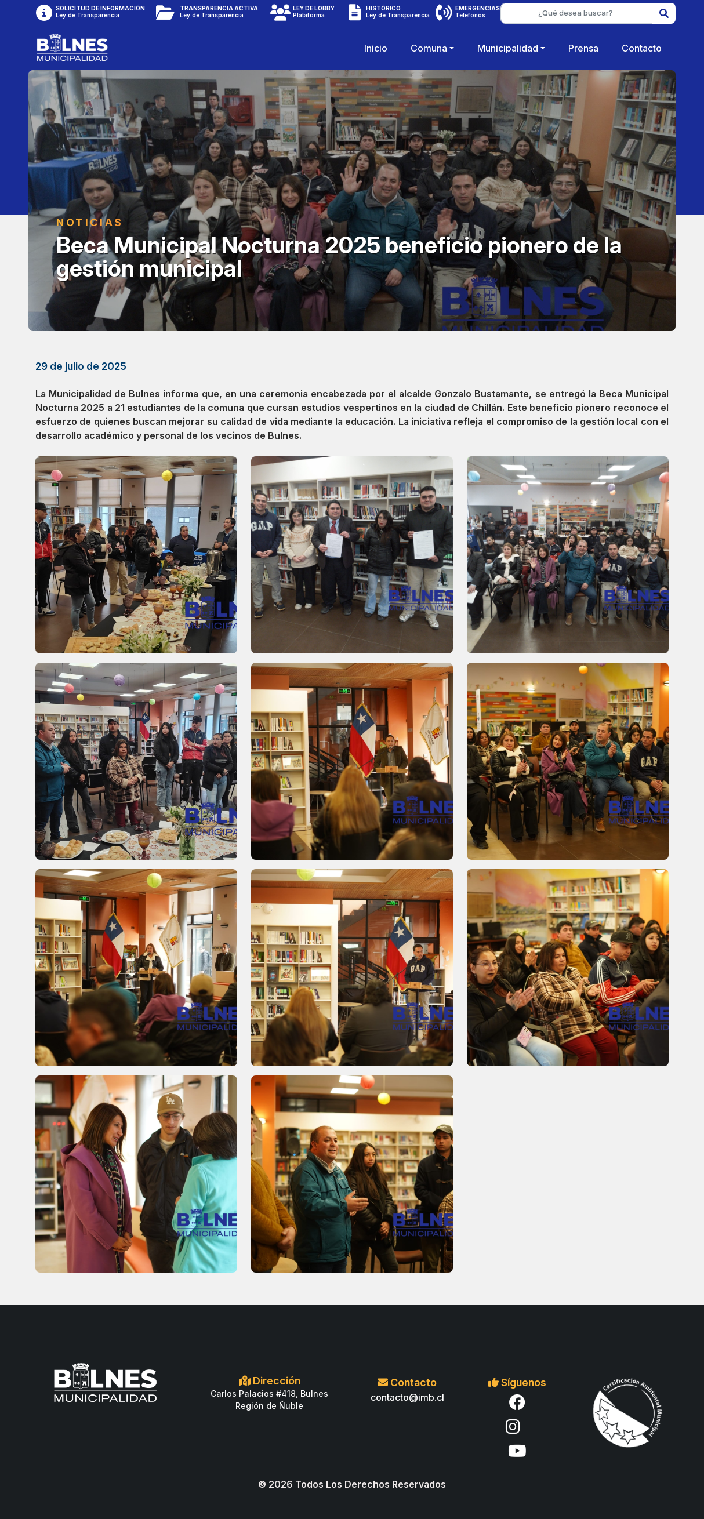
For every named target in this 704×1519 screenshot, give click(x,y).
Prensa (583, 48)
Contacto (642, 48)
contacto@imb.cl (407, 1397)
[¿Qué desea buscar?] (576, 13)
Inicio (375, 48)
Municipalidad (507, 48)
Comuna (429, 48)
